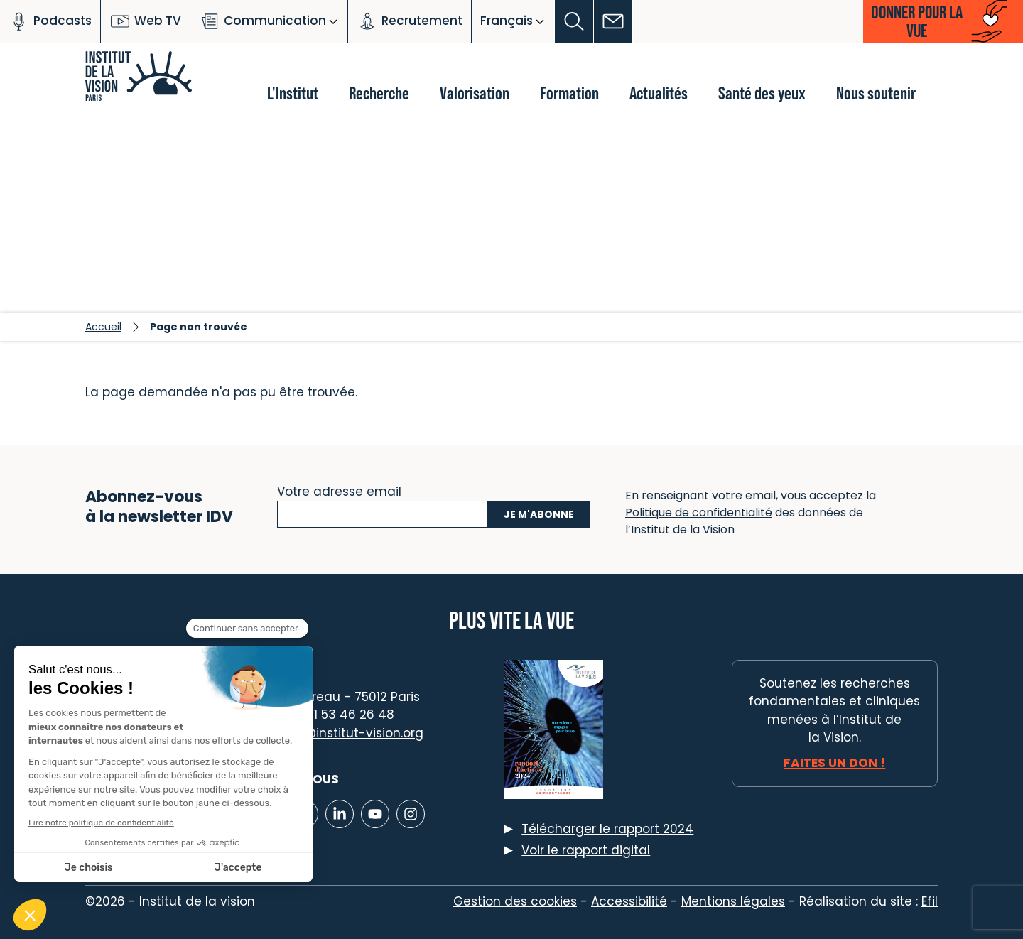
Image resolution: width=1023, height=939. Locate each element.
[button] (574, 21)
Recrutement (409, 21)
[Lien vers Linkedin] (339, 814)
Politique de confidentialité (698, 512)
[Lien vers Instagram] (410, 814)
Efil (929, 901)
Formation (569, 92)
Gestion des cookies (515, 901)
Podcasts (50, 21)
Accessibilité (629, 901)
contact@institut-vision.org (338, 733)
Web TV (145, 21)
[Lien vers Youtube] (375, 814)
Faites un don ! (834, 762)
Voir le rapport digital (585, 850)
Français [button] (506, 20)
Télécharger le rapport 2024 (607, 828)
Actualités (658, 92)
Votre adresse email (339, 490)
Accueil (103, 327)
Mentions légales (733, 901)
